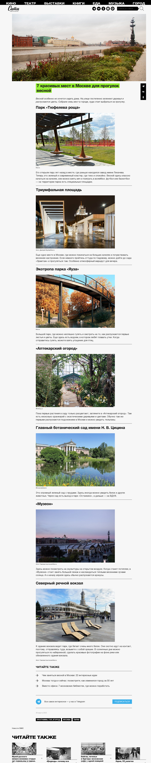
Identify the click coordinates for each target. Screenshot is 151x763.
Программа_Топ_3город (48, 720)
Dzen (108, 9)
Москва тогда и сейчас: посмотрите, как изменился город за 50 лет (78, 680)
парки (76, 720)
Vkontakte (99, 9)
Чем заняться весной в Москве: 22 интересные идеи (69, 675)
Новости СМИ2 (17, 728)
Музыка (116, 3)
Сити (14, 9)
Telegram (94, 9)
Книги (78, 3)
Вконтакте (143, 91)
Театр (30, 3)
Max (113, 9)
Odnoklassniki (103, 9)
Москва (66, 720)
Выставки (54, 3)
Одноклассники (143, 97)
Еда (96, 3)
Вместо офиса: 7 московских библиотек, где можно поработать (76, 686)
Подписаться (122, 702)
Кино (11, 3)
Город (139, 3)
